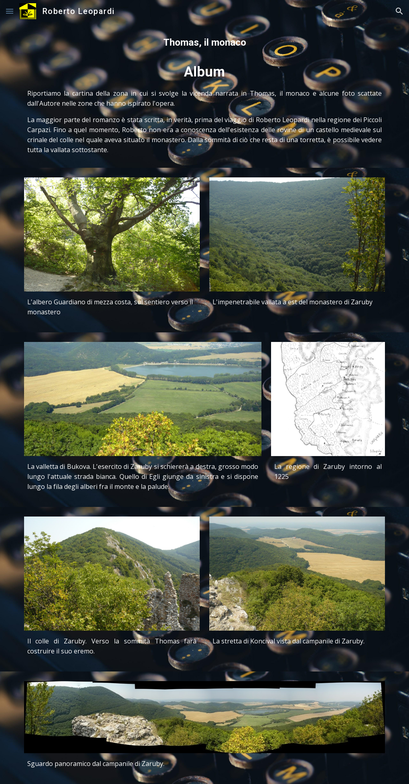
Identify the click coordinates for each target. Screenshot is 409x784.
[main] (204, 95)
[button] (9, 11)
